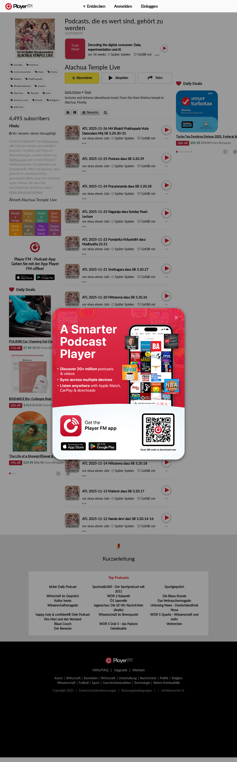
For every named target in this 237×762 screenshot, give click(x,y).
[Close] (176, 317)
